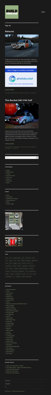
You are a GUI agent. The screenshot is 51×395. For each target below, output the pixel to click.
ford (11, 263)
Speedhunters (9, 341)
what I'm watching (26, 276)
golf (27, 146)
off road (16, 268)
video (34, 273)
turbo (23, 273)
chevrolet (27, 257)
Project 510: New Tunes (12, 371)
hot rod (28, 263)
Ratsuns (9, 31)
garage (15, 263)
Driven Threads (10, 305)
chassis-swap (16, 257)
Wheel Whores (10, 351)
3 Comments (33, 92)
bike (7, 257)
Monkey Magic (10, 323)
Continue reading (9, 89)
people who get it (23, 268)
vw (11, 148)
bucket (22, 146)
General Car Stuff (14, 92)
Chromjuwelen (10, 298)
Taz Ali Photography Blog (12, 346)
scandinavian (32, 271)
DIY (15, 260)
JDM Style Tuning (10, 319)
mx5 (7, 268)
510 (20, 92)
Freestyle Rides (10, 312)
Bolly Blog (8, 294)
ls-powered (8, 265)
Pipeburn (8, 328)
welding (18, 276)
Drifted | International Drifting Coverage (16, 303)
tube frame (18, 273)
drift (19, 260)
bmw (10, 257)
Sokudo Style (9, 339)
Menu (43, 12)
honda (23, 263)
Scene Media (9, 337)
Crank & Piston (10, 300)
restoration (21, 271)
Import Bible (9, 318)
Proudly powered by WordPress (18, 391)
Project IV (8, 179)
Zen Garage (9, 353)
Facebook (7, 380)
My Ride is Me (9, 325)
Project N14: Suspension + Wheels (14, 365)
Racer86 (8, 332)
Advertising (9, 196)
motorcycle (32, 265)
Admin (8, 170)
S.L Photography (10, 335)
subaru (7, 273)
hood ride (26, 92)
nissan (10, 268)
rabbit (33, 146)
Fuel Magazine (10, 314)
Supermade (9, 344)
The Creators (9, 348)
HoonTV (8, 316)
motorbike (24, 265)
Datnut (8, 302)
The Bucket (17, 61)
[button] (25, 387)
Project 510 (9, 177)
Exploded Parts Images (12, 198)
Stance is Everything (11, 342)
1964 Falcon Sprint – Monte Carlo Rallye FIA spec (18, 367)
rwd (26, 271)
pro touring (14, 271)
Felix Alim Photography (12, 310)
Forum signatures (10, 200)
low (29, 146)
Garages (8, 174)
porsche (8, 271)
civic (7, 260)
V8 (30, 273)
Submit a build (10, 204)
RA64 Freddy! (9, 330)
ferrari (7, 263)
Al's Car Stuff (9, 293)
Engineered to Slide (11, 309)
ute (28, 273)
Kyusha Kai (9, 321)
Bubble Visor (9, 296)
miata (19, 265)
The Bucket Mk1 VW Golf (18, 100)
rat (29, 92)
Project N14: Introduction (12, 373)
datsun (22, 92)
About (7, 195)
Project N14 (9, 181)
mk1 (31, 146)
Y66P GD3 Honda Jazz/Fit (12, 369)
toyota (12, 273)
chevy (33, 257)
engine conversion (26, 260)
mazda (14, 265)
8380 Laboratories (10, 289)
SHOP (7, 202)
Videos (8, 182)
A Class (8, 291)
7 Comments (15, 148)
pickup (31, 268)
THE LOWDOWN (10, 350)
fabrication (35, 260)
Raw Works (9, 334)
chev (23, 257)
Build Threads (16, 146)
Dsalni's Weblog (10, 307)
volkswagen (7, 148)
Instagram (7, 383)
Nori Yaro (8, 326)
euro (25, 146)
